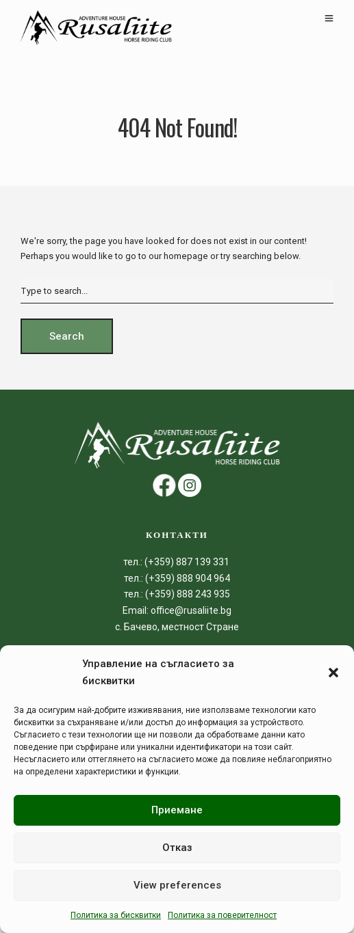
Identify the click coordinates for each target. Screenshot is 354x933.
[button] (333, 672)
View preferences (177, 885)
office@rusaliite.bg (190, 610)
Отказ (177, 847)
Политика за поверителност (222, 915)
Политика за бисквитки (116, 915)
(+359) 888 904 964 (186, 578)
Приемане (177, 810)
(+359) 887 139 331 (187, 561)
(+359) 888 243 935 (187, 594)
